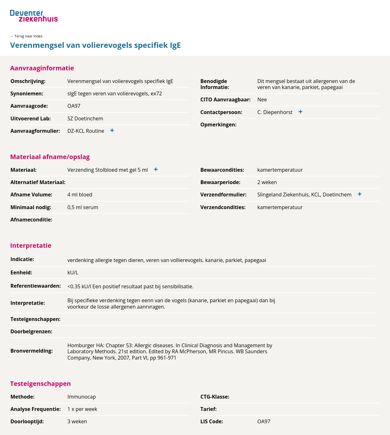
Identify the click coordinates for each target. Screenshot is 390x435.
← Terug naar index (26, 36)
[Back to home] (34, 16)
